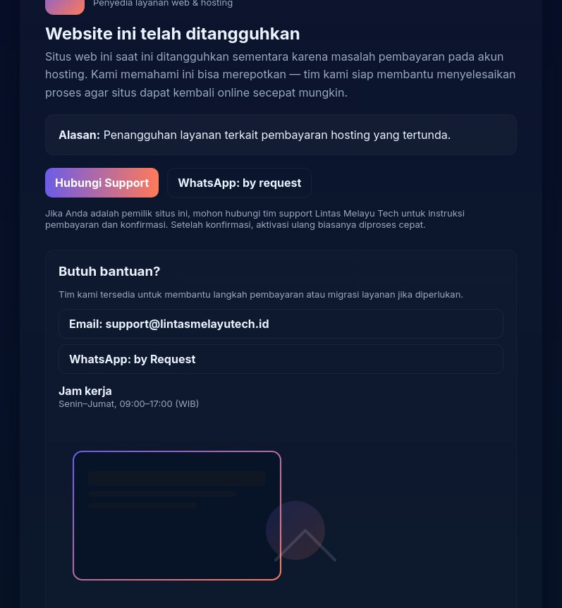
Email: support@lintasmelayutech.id (169, 324)
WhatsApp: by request (239, 183)
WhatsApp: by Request (132, 359)
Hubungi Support (102, 183)
